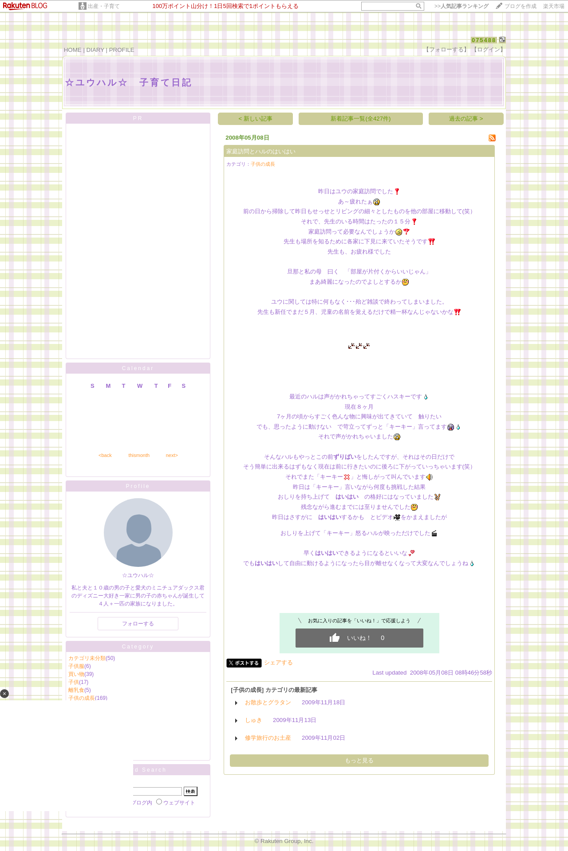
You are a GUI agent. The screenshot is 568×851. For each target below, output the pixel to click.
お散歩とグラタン (268, 702)
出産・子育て (104, 6)
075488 (484, 40)
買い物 (76, 674)
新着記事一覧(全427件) (360, 118)
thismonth (139, 455)
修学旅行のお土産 (268, 737)
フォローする (138, 624)
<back (105, 455)
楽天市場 (553, 6)
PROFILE (121, 50)
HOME (73, 50)
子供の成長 (263, 164)
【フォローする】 (446, 49)
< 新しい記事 (256, 118)
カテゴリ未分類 (87, 658)
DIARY (95, 50)
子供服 (76, 666)
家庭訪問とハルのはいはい (261, 151)
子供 (73, 682)
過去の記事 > (466, 118)
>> (461, 6)
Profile (138, 486)
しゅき (253, 720)
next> (172, 455)
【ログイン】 (488, 49)
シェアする (278, 662)
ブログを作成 (520, 6)
